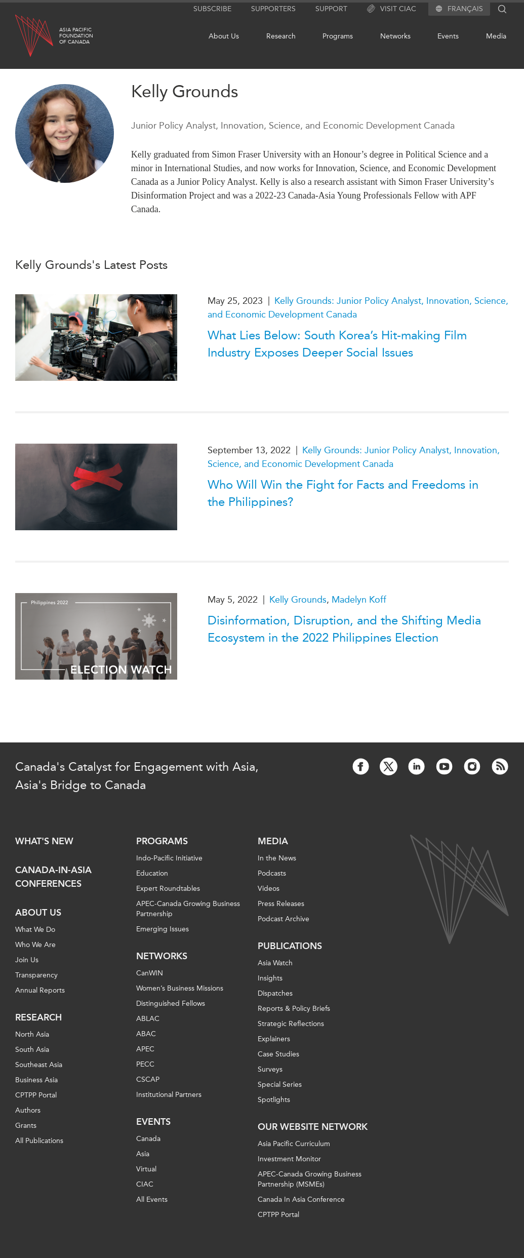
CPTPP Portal (36, 1095)
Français (465, 9)
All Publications (39, 1140)
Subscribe (212, 9)
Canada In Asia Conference (301, 1199)
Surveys (270, 1069)
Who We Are (35, 944)
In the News (277, 858)
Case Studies (278, 1054)
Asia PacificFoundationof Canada (76, 36)
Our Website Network (313, 1126)
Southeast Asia (38, 1064)
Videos (268, 888)
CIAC (144, 1184)
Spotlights (274, 1099)
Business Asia (36, 1080)
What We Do (35, 929)
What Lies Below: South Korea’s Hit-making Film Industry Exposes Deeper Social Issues (337, 344)
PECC (145, 1064)
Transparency (36, 975)
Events (448, 36)
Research (281, 36)
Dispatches (275, 993)
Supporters (273, 9)
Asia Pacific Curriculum (294, 1143)
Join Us (26, 960)
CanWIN (149, 973)
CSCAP (147, 1079)
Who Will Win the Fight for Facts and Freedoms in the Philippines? (343, 493)
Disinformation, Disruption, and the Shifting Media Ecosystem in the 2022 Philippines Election (344, 629)
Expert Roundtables (168, 888)
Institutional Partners (168, 1094)
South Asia (32, 1049)
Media (496, 36)
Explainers (274, 1039)
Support (331, 9)
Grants (25, 1125)
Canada (148, 1138)
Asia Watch (275, 963)
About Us (224, 36)
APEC (145, 1049)
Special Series (280, 1084)
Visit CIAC (391, 9)
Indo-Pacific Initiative (169, 858)
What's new (44, 841)
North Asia (32, 1034)
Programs (338, 36)
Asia (142, 1154)
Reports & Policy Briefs (294, 1008)
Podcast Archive (283, 919)
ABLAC (147, 1018)
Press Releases (281, 903)
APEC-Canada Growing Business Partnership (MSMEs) (309, 1179)
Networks (395, 36)
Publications (290, 946)
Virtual (146, 1169)
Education (152, 873)
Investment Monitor (289, 1159)
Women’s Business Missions (179, 988)
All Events (152, 1199)
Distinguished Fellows (170, 1003)
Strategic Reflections (291, 1023)
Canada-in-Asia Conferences (53, 876)
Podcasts (272, 873)
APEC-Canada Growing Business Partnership (188, 908)
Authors (28, 1110)
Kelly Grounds (298, 599)
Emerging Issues (162, 929)
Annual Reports (40, 990)
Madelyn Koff (359, 599)
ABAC (146, 1034)
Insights (270, 978)
